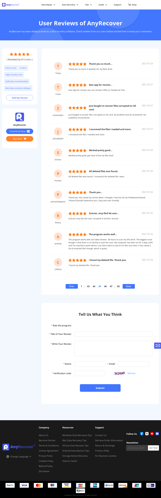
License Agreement (48, 450)
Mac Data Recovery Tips (74, 440)
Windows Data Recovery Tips (77, 435)
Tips (88, 4)
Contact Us (100, 435)
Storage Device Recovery (75, 455)
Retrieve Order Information (109, 440)
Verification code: (61, 373)
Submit (100, 388)
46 (105, 286)
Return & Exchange (105, 445)
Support (117, 4)
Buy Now (19, 138)
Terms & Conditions (49, 445)
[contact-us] (157, 346)
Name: (67, 363)
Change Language (18, 456)
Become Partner (47, 440)
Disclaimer (44, 471)
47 (111, 286)
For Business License (105, 455)
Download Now (20, 131)
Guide (103, 4)
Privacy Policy (46, 455)
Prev (71, 286)
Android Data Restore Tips (75, 450)
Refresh (132, 373)
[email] (137, 448)
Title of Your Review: (60, 334)
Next (128, 286)
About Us (43, 435)
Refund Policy (46, 466)
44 (94, 286)
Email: (111, 363)
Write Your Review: (60, 343)
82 (118, 286)
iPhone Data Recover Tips (75, 445)
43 (88, 286)
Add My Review (20, 97)
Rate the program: (61, 325)
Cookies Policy (46, 461)
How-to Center (69, 461)
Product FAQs (102, 450)
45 (99, 286)
